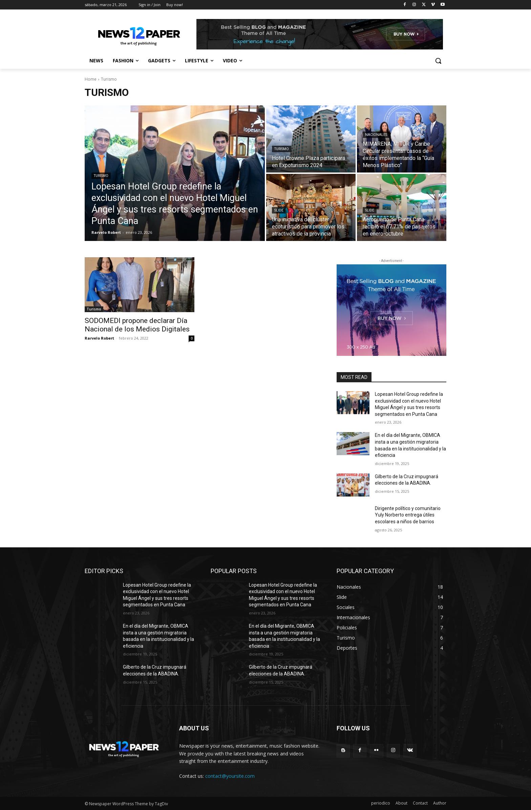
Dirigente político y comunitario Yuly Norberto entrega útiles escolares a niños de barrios (408, 515)
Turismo (101, 176)
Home (91, 79)
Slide (278, 210)
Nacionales (376, 135)
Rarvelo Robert (99, 338)
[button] (438, 61)
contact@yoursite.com (230, 776)
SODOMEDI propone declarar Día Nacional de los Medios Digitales (137, 325)
